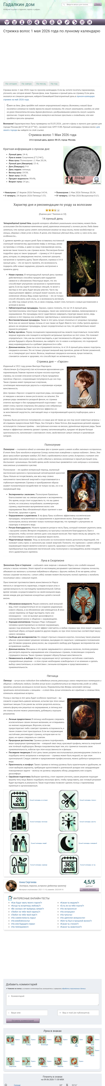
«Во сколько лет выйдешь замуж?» (27, 908)
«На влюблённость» (20, 920)
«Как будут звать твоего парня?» (26, 902)
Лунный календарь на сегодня (39, 800)
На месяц (41, 83)
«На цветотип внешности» (72, 917)
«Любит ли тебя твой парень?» (25, 911)
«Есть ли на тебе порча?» (72, 905)
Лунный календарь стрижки (88, 800)
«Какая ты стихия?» (69, 923)
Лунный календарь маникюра (38, 822)
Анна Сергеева (27, 882)
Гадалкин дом (19, 4)
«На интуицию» (67, 911)
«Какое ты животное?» (71, 926)
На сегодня (11, 83)
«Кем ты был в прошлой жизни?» (76, 920)
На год (54, 83)
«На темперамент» (20, 926)
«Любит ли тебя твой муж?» (24, 914)
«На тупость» (66, 914)
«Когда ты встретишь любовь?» (26, 905)
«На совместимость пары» (23, 917)
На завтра (26, 83)
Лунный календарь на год (87, 865)
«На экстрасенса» (68, 908)
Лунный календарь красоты (88, 822)
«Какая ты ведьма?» (69, 902)
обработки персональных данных (74, 988)
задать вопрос (89, 889)
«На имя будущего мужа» (23, 923)
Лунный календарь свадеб (38, 843)
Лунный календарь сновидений (88, 843)
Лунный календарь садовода (38, 865)
